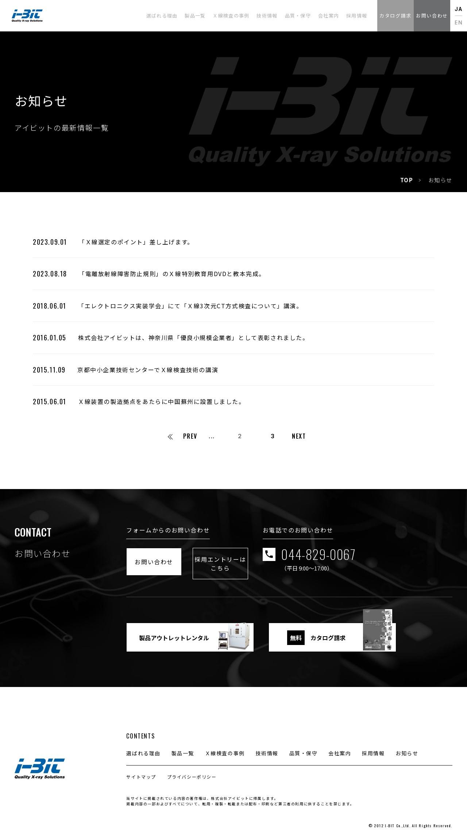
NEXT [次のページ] (299, 436)
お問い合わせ (168, 559)
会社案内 (339, 747)
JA (458, 9)
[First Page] (169, 436)
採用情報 (373, 747)
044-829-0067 (376, 559)
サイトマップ (141, 771)
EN (459, 22)
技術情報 (266, 747)
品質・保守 (303, 747)
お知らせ (406, 747)
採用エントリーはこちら (263, 559)
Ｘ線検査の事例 (225, 747)
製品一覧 (182, 747)
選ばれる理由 (143, 747)
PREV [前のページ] (190, 436)
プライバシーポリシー (192, 771)
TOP (406, 180)
